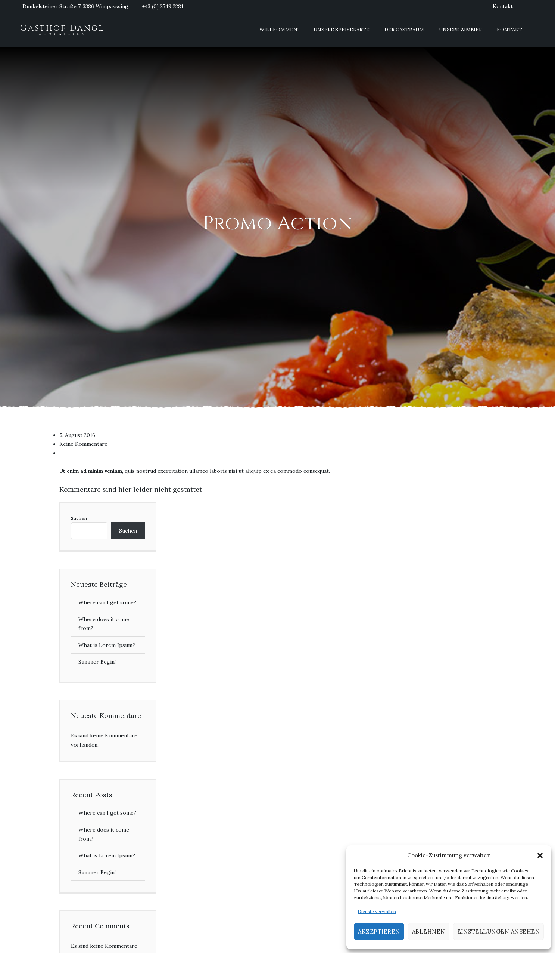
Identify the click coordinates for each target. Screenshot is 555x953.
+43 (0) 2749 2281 (162, 6)
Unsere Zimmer (460, 30)
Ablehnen (428, 931)
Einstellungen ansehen (498, 931)
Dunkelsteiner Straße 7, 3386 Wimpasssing (75, 6)
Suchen (79, 518)
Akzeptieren (379, 931)
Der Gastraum (404, 30)
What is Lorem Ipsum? (106, 645)
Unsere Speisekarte (342, 30)
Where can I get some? (107, 602)
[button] (540, 855)
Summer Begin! (97, 662)
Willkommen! (279, 30)
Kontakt (503, 6)
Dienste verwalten (377, 911)
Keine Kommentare (83, 444)
